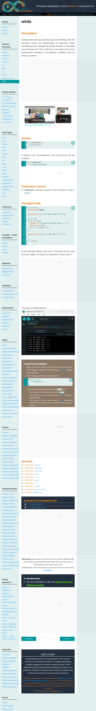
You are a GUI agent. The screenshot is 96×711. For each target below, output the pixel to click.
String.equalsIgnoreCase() (10, 513)
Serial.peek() (7, 384)
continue (5, 55)
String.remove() (8, 529)
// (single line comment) (7, 120)
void (3, 193)
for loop (62, 370)
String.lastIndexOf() (10, 523)
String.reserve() (8, 536)
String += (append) (6, 588)
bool (4, 141)
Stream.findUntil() (9, 442)
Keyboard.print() (9, 674)
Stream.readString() (10, 471)
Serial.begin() (7, 355)
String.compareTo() (10, 500)
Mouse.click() (7, 709)
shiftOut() (6, 326)
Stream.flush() (8, 445)
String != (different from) (8, 607)
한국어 (74, 14)
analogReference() (10, 294)
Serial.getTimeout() (10, 371)
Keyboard (6, 654)
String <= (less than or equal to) (9, 637)
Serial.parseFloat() (9, 378)
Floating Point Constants (7, 216)
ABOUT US (89, 6)
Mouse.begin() (8, 706)
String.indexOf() (8, 520)
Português (66, 14)
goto (4, 68)
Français (81, 14)
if (2, 71)
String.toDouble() (9, 552)
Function (5, 27)
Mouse (5, 702)
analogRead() (8, 291)
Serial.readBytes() (9, 397)
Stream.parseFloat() (10, 452)
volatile (5, 252)
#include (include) (6, 111)
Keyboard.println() (9, 677)
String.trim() (7, 569)
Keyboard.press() (9, 670)
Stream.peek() (8, 458)
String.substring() (9, 546)
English (49, 14)
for (3, 65)
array (4, 138)
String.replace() (8, 533)
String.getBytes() (9, 516)
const (4, 243)
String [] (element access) (9, 613)
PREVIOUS (29, 639)
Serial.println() (8, 391)
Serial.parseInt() (8, 381)
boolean (5, 144)
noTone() (6, 313)
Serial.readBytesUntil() (10, 400)
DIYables (47, 570)
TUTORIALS (41, 6)
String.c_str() (7, 494)
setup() (5, 33)
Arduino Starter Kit (37, 507)
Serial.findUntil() (8, 364)
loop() (4, 30)
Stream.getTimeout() (10, 449)
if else (4, 62)
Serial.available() (9, 348)
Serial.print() (7, 387)
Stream (5, 432)
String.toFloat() (8, 555)
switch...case (7, 78)
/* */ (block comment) (7, 98)
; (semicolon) (7, 116)
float (4, 157)
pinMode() (6, 275)
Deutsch (56, 14)
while (4, 81)
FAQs (81, 6)
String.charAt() (8, 497)
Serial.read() (7, 394)
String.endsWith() (9, 507)
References (14, 14)
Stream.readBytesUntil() (10, 468)
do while (5, 58)
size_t (4, 170)
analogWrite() (8, 297)
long (4, 164)
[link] (28, 109)
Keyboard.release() (10, 680)
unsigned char (8, 180)
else (36, 474)
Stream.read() (8, 462)
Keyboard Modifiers (6, 666)
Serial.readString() (9, 404)
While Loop (37, 492)
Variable (5, 190)
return (4, 75)
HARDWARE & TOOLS (57, 6)
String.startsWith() (9, 542)
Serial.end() (7, 358)
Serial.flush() (7, 368)
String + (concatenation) (9, 601)
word (4, 196)
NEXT (67, 639)
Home (4, 14)
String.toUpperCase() (10, 565)
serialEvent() (7, 410)
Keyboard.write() (9, 687)
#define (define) (9, 106)
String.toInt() (7, 559)
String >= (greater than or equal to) (9, 625)
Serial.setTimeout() (10, 413)
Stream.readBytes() (10, 465)
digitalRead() (7, 268)
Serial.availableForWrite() (10, 351)
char (4, 151)
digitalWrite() (7, 271)
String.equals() (8, 510)
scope (4, 246)
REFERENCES (72, 6)
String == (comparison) (8, 595)
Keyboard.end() (8, 661)
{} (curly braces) (9, 103)
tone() (5, 329)
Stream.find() (7, 439)
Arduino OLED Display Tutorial (39, 109)
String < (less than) (7, 631)
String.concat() (8, 503)
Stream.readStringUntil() (10, 475)
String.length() (8, 526)
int (3, 160)
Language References (31, 14)
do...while (38, 471)
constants (6, 212)
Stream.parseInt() (9, 455)
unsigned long (8, 186)
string (4, 173)
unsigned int (7, 183)
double (5, 154)
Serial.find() (7, 361)
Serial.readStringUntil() (10, 407)
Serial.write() (7, 417)
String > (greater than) (9, 619)
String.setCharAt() (9, 539)
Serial (4, 345)
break (4, 52)
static (4, 249)
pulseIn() (6, 316)
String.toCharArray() (10, 549)
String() (5, 177)
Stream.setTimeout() (10, 478)
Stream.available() (10, 436)
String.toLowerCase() (10, 562)
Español (90, 14)
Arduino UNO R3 (36, 504)
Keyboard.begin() (9, 658)
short (4, 167)
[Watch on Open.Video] (35, 120)
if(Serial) (5, 374)
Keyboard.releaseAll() (10, 683)
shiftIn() (5, 323)
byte (4, 147)
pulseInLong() (8, 319)
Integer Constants (6, 223)
